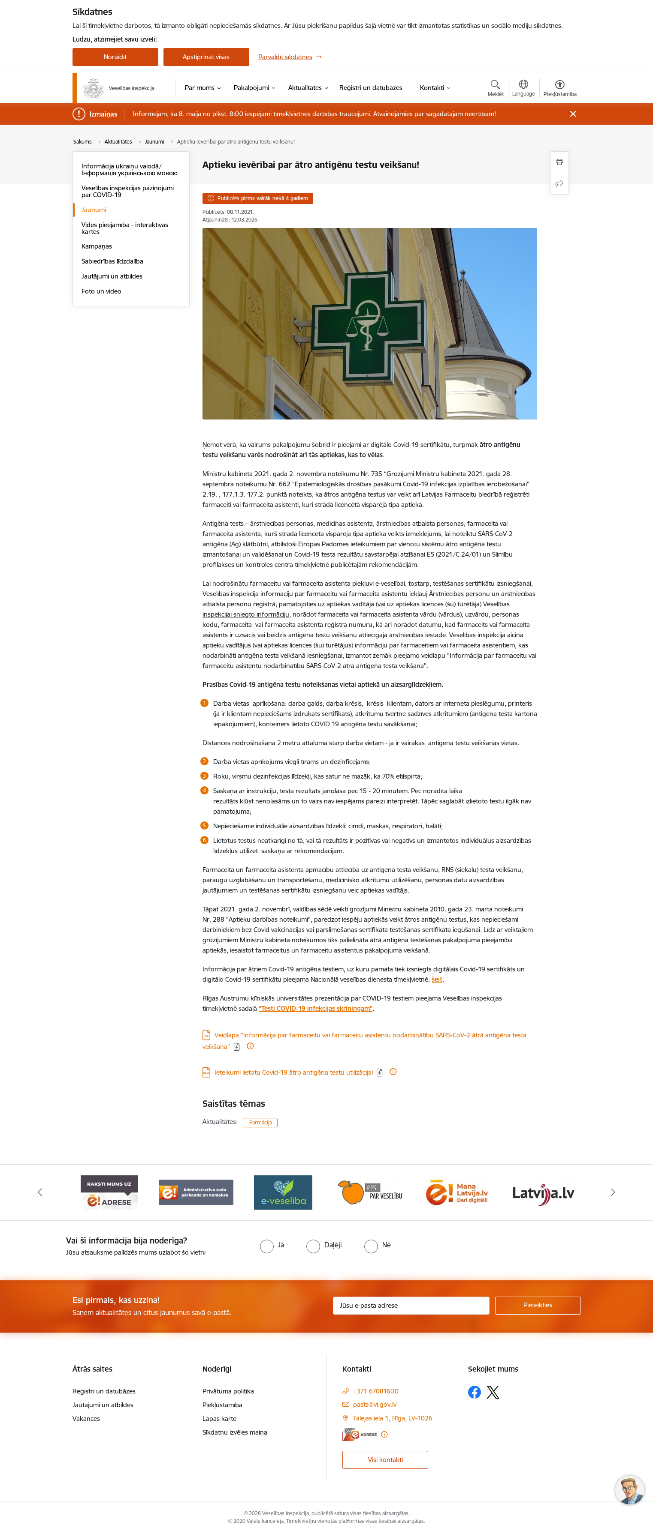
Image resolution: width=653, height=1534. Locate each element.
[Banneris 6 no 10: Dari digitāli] (543, 1192)
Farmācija (260, 1122)
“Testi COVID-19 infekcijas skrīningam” (315, 1008)
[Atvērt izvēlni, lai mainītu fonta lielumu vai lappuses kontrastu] (560, 89)
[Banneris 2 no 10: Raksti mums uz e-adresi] (196, 1192)
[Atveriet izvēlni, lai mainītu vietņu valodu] (523, 89)
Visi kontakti (385, 1460)
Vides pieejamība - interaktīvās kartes (125, 228)
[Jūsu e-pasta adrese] (411, 1306)
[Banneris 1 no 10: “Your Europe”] (109, 1192)
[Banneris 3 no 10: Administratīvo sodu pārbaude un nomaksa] (283, 1192)
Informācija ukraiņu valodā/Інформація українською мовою (130, 169)
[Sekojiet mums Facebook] (474, 1392)
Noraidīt (115, 57)
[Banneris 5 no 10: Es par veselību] (457, 1192)
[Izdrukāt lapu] (559, 162)
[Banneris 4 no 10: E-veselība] (370, 1192)
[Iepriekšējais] (40, 1192)
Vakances (86, 1418)
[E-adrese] (359, 1434)
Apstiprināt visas (206, 57)
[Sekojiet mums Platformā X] (493, 1392)
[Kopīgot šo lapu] (559, 183)
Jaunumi (94, 210)
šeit (437, 979)
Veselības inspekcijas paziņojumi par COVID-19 (128, 191)
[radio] (272, 1245)
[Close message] (572, 114)
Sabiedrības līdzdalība (112, 261)
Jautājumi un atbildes (112, 276)
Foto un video (101, 291)
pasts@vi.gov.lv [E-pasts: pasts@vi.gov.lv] (374, 1404)
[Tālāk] (613, 1192)
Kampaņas (97, 246)
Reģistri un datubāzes (104, 1391)
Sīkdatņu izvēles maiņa (235, 1432)
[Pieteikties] (538, 1306)
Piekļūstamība (222, 1405)
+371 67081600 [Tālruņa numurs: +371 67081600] (376, 1391)
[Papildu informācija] (250, 1046)
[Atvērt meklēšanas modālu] (496, 89)
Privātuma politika (228, 1391)
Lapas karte (219, 1418)
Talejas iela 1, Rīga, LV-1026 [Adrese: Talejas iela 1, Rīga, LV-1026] (392, 1418)
